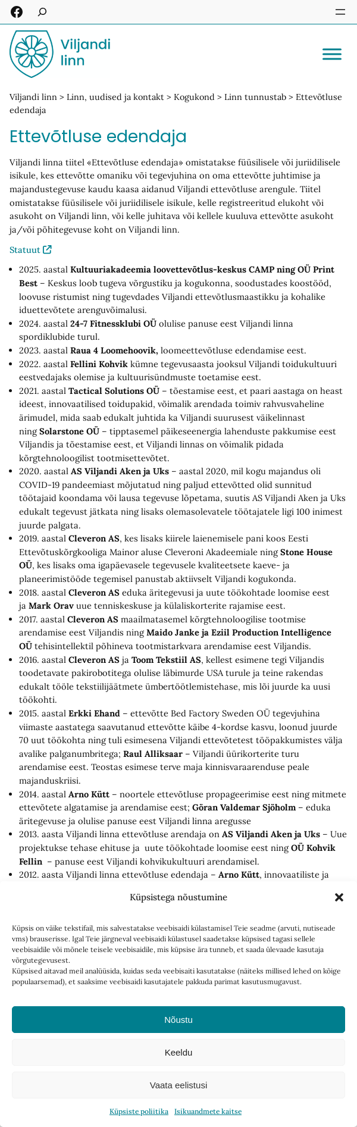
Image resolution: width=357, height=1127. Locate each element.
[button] (339, 897)
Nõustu (178, 1020)
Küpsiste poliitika (138, 1111)
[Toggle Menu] (332, 54)
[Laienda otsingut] (42, 12)
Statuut (25, 249)
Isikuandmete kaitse (208, 1111)
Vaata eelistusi (178, 1085)
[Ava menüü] (340, 12)
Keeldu (179, 1052)
